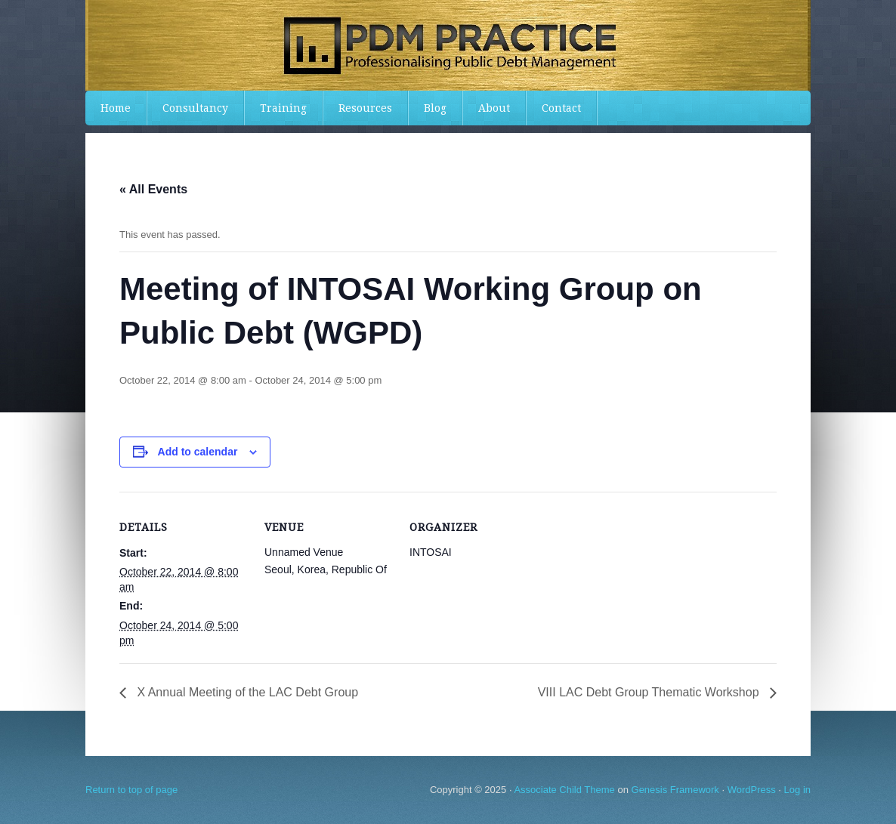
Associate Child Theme (564, 789)
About (494, 108)
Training (283, 108)
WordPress (752, 789)
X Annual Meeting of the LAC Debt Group (246, 692)
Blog (435, 108)
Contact (561, 108)
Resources (365, 108)
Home (115, 108)
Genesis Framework (675, 789)
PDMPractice (448, 45)
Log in (797, 789)
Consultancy (195, 108)
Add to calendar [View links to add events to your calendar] (198, 452)
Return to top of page (131, 789)
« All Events (153, 189)
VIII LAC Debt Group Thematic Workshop (650, 692)
